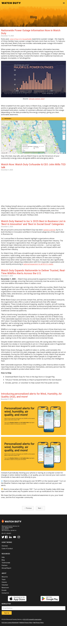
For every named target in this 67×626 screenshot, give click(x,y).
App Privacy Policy (38, 622)
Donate (4, 590)
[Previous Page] (28, 508)
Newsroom (5, 587)
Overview (5, 546)
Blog (3, 560)
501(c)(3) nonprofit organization (32, 619)
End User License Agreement (10, 622)
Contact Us (5, 593)
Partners (4, 565)
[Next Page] (40, 508)
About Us (5, 577)
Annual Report (6, 568)
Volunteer (5, 585)
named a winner (49, 230)
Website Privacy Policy (25, 622)
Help (3, 557)
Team (4, 579)
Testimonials (6, 563)
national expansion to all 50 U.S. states (38, 264)
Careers (4, 582)
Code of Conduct (7, 548)
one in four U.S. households (21, 39)
